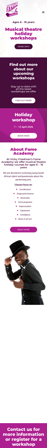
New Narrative (28, 439)
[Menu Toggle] (43, 12)
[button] (2, 35)
